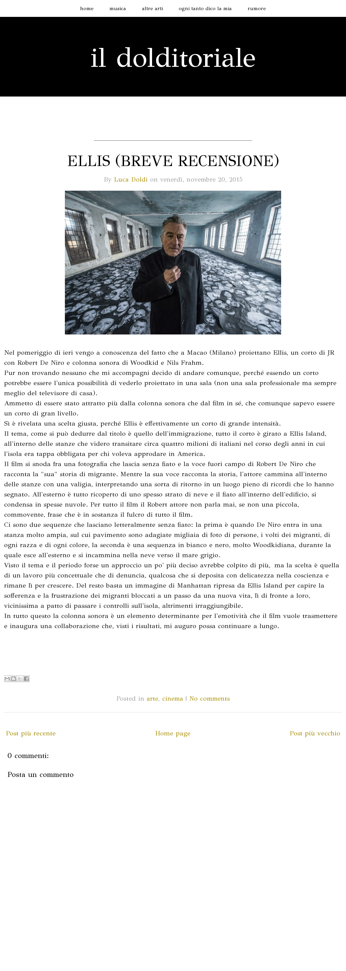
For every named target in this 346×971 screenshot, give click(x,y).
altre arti (152, 8)
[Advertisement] (173, 130)
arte (152, 698)
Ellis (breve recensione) (173, 161)
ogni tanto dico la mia (205, 8)
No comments (209, 698)
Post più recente (31, 733)
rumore (257, 8)
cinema (172, 698)
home (87, 8)
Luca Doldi (131, 179)
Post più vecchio (315, 733)
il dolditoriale (173, 57)
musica (117, 8)
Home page (173, 733)
